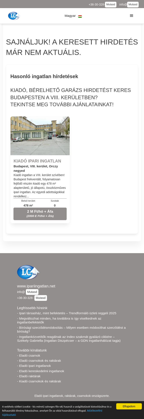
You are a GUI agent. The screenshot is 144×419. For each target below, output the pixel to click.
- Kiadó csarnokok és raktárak (39, 381)
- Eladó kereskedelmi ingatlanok (40, 371)
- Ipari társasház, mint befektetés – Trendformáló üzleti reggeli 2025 (66, 313)
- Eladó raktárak (29, 376)
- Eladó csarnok (28, 355)
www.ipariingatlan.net (36, 286)
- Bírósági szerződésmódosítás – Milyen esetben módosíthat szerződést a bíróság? (71, 329)
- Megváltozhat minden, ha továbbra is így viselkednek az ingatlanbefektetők (59, 320)
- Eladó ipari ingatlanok (34, 365)
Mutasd (110, 4)
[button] (73, 16)
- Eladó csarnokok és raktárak (39, 360)
